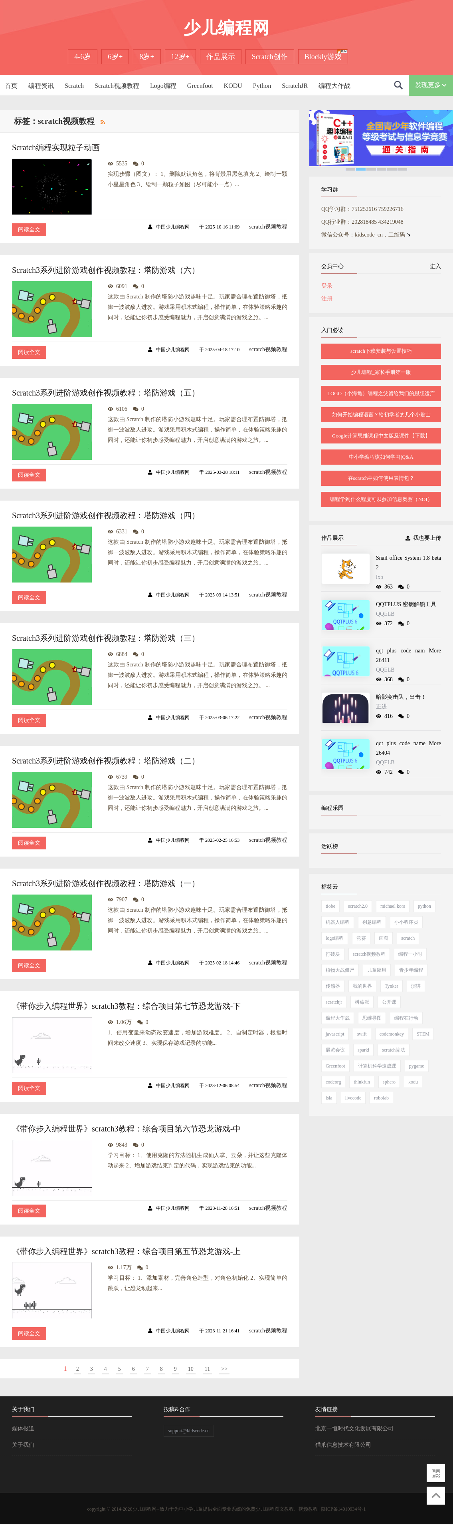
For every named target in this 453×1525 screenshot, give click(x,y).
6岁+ (115, 57)
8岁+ (146, 57)
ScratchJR (295, 85)
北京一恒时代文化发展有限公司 (354, 1429)
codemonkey (392, 1034)
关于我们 (23, 1445)
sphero (389, 1082)
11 (207, 1369)
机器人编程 (338, 922)
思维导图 (372, 1018)
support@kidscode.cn (189, 1431)
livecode (353, 1098)
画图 (383, 938)
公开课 (389, 1002)
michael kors (392, 906)
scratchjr (334, 1002)
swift (362, 1034)
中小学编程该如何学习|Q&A (381, 457)
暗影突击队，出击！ (401, 697)
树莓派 (362, 1002)
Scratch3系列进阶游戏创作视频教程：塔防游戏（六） (106, 270)
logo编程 (335, 938)
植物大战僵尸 (340, 970)
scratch (408, 938)
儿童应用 (376, 970)
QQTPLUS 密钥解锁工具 (406, 604)
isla (329, 1098)
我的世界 (362, 986)
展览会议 (335, 1050)
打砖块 (333, 954)
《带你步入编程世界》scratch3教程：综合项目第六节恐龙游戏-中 (126, 1128)
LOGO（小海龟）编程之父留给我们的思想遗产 (381, 393)
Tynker (391, 986)
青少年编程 (411, 970)
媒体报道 (23, 1429)
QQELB (385, 614)
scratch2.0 (358, 906)
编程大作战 (334, 85)
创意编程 (372, 922)
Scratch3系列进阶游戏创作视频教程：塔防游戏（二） (106, 760)
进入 (434, 266)
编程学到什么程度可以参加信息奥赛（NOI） (381, 499)
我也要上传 (423, 538)
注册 (326, 299)
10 (191, 1369)
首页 (11, 85)
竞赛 (361, 938)
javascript (335, 1034)
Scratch (74, 85)
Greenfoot (200, 85)
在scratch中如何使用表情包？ (381, 478)
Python (262, 85)
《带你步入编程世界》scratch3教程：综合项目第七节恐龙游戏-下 (126, 1006)
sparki (363, 1050)
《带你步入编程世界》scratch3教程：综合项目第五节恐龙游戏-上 (126, 1251)
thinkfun (362, 1082)
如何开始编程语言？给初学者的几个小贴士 (381, 415)
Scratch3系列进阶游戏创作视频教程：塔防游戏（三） (106, 638)
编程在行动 (406, 1018)
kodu (413, 1082)
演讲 (416, 986)
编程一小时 (410, 954)
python (424, 906)
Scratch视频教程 (117, 85)
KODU (233, 85)
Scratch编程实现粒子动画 (56, 147)
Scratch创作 (270, 57)
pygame (416, 1066)
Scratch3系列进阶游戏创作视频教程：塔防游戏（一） (106, 883)
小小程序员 (406, 922)
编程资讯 (41, 85)
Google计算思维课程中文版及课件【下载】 (381, 436)
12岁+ (180, 57)
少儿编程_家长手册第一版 (381, 372)
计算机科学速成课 (377, 1066)
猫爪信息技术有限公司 (343, 1445)
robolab (381, 1098)
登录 (326, 286)
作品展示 (220, 57)
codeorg (333, 1082)
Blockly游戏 (323, 57)
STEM (423, 1034)
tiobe (330, 906)
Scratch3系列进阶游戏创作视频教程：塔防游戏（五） (106, 392)
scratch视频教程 (268, 227)
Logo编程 (163, 85)
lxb (379, 577)
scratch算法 (393, 1050)
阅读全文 (29, 230)
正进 (381, 707)
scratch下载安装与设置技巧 (381, 351)
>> (224, 1369)
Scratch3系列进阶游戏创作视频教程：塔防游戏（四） (106, 515)
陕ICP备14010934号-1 (343, 1509)
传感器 (333, 986)
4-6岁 (82, 57)
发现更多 (431, 85)
